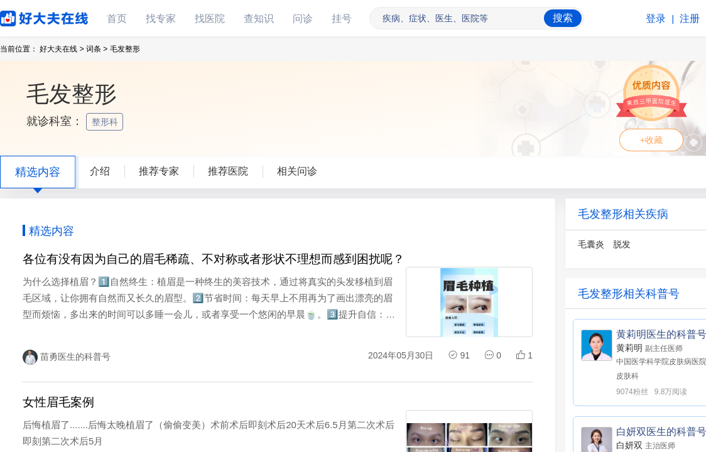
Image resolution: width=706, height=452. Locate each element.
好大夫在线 (25, 16)
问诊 (303, 18)
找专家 (161, 18)
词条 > (96, 49)
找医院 (210, 18)
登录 (656, 18)
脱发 (622, 244)
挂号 (342, 18)
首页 (117, 18)
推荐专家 (159, 171)
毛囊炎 (591, 244)
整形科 (106, 122)
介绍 (100, 171)
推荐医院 (228, 171)
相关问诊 (297, 171)
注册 (690, 18)
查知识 (259, 18)
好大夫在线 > (62, 49)
